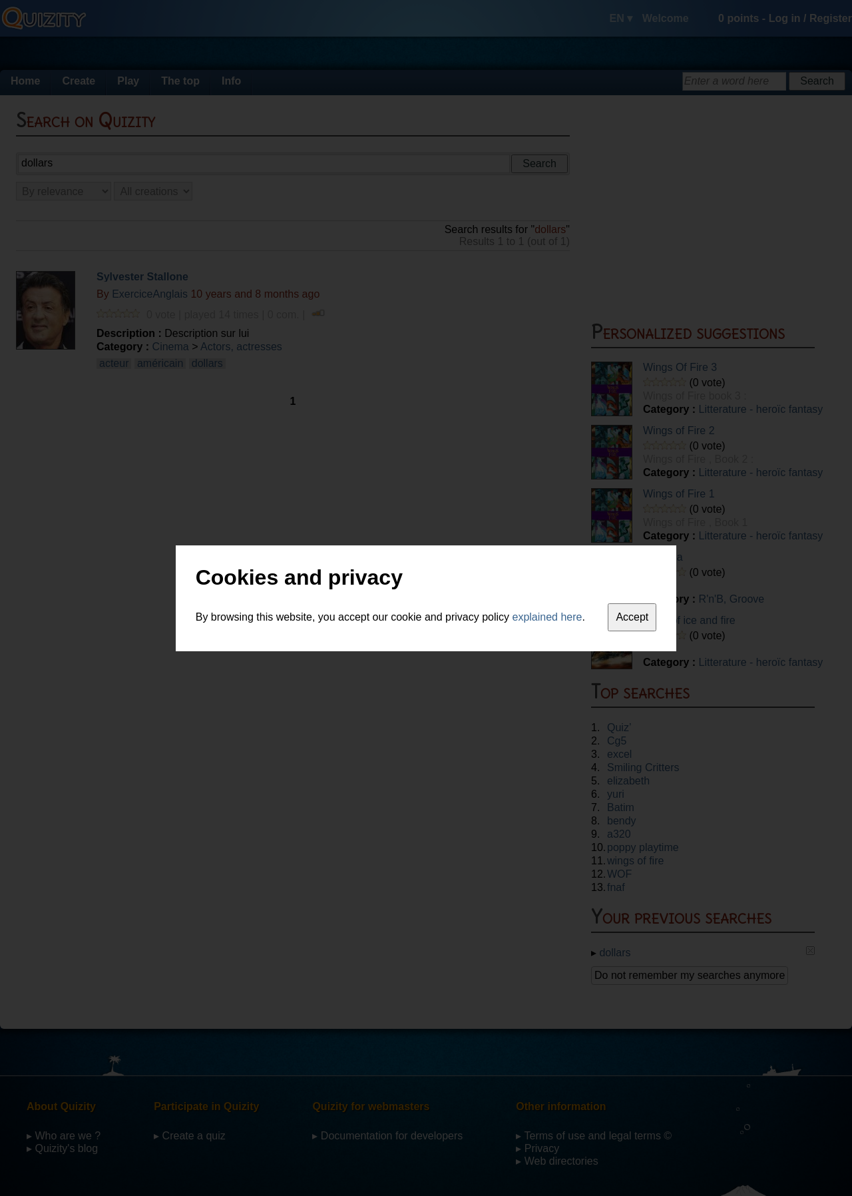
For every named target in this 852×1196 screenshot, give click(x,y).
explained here (547, 617)
